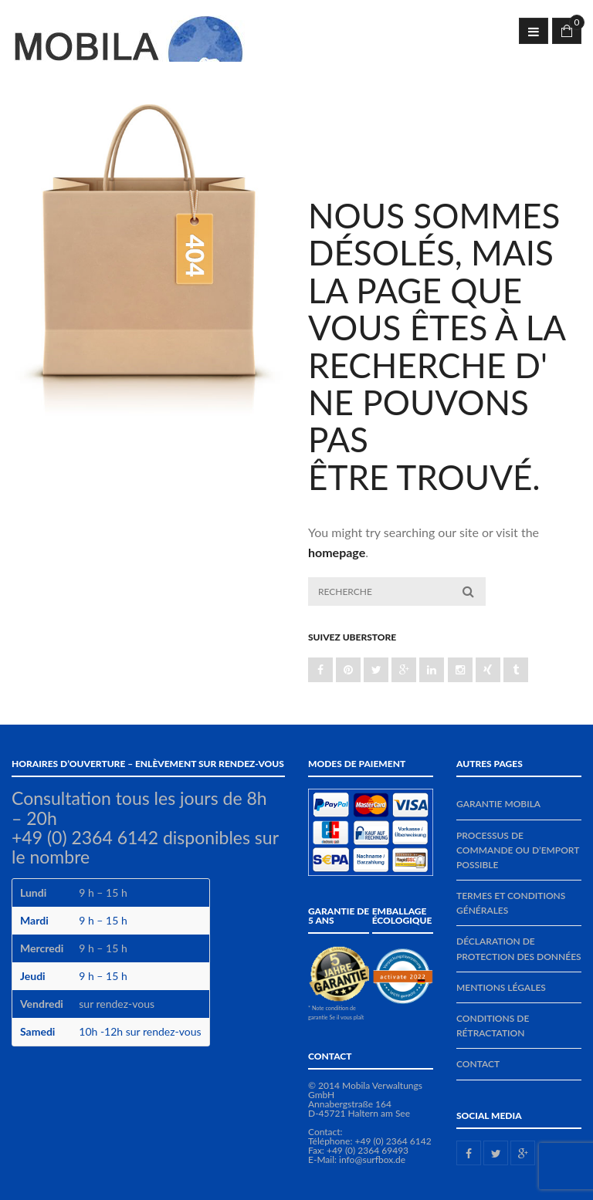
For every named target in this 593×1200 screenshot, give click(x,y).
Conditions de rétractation (492, 1025)
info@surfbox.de (372, 1159)
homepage (336, 552)
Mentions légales (501, 987)
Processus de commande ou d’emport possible (517, 850)
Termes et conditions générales (510, 903)
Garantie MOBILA (498, 804)
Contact (478, 1064)
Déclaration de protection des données (518, 948)
